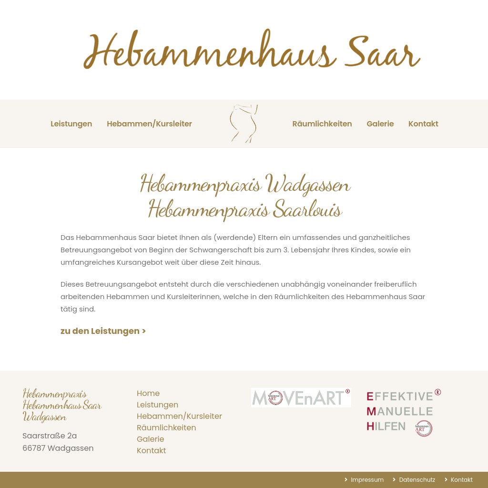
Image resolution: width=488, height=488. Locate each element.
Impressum (366, 480)
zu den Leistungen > (103, 331)
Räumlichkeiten (322, 123)
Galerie (380, 123)
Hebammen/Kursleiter (149, 123)
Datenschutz (416, 480)
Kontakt (423, 123)
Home (148, 393)
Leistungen (71, 123)
